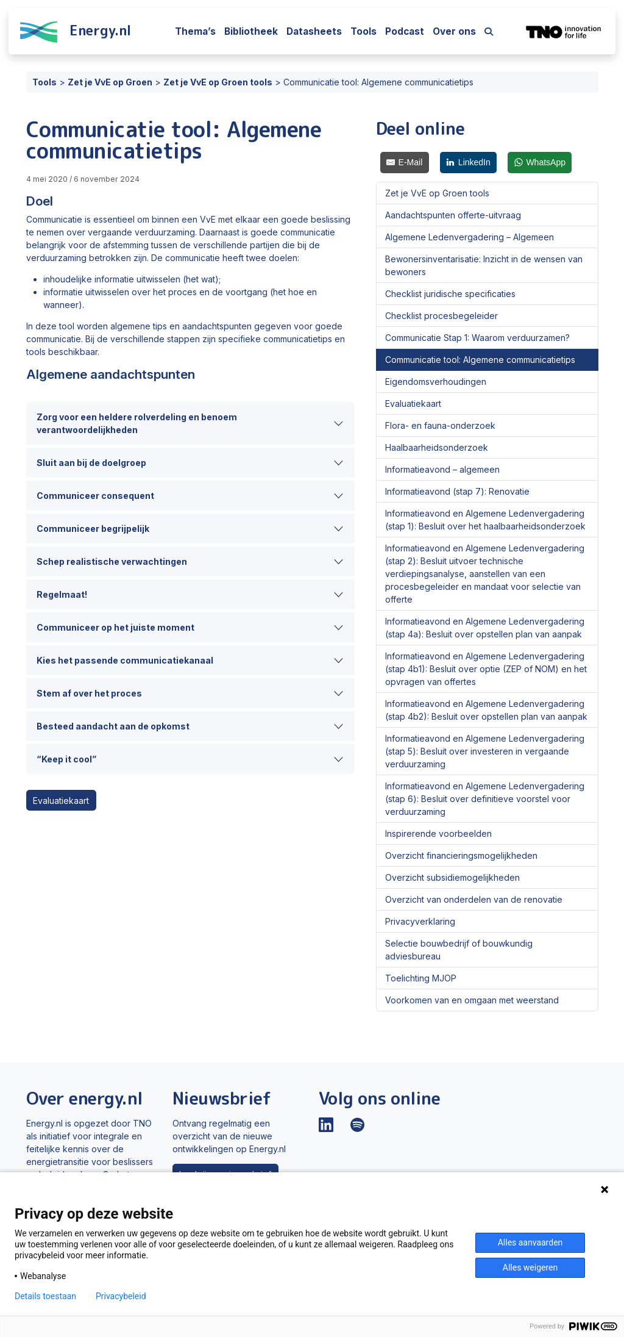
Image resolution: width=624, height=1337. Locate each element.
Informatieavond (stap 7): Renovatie (457, 491)
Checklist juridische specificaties (450, 294)
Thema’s (195, 31)
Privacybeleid (121, 1296)
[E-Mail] (404, 162)
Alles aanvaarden (530, 1242)
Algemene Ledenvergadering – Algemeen (469, 237)
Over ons (454, 31)
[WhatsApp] (540, 162)
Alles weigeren (530, 1267)
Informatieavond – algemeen (442, 469)
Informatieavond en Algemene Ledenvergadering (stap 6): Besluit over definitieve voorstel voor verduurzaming (484, 799)
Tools (363, 31)
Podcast (404, 31)
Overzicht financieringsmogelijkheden (461, 855)
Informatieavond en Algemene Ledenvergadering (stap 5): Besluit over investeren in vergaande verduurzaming (484, 751)
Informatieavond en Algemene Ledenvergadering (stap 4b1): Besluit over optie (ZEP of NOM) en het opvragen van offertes (486, 669)
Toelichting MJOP (420, 978)
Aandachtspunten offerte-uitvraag (453, 215)
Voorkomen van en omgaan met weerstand (472, 1000)
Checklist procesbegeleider (441, 315)
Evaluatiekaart (61, 800)
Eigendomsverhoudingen (435, 381)
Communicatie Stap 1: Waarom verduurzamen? (477, 337)
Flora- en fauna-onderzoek (440, 425)
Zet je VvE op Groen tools (437, 193)
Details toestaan (45, 1296)
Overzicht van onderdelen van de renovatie (473, 899)
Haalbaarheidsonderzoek (436, 447)
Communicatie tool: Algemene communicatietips (480, 359)
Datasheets (314, 31)
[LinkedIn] (468, 162)
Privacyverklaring (420, 921)
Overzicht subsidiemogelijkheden (452, 877)
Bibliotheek (251, 31)
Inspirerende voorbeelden (438, 833)
